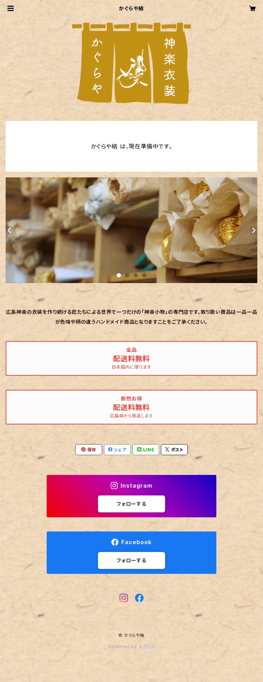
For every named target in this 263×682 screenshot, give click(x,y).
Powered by (131, 646)
